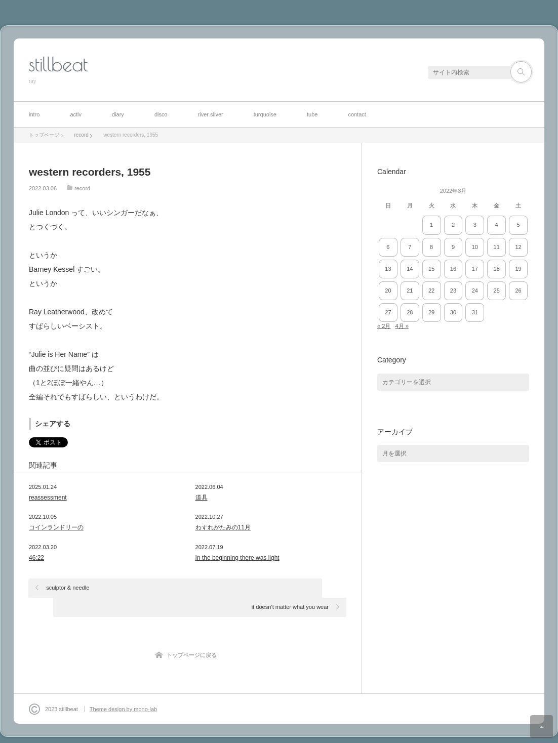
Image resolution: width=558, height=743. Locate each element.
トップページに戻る (192, 636)
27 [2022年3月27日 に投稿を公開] (388, 312)
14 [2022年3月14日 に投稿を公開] (410, 269)
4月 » (401, 326)
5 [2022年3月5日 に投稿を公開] (518, 225)
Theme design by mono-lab (123, 690)
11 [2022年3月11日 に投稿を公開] (497, 247)
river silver (210, 114)
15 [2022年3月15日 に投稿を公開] (431, 269)
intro (34, 114)
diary (118, 114)
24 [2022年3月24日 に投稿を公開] (475, 290)
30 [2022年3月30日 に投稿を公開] (453, 312)
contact (357, 114)
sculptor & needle (68, 588)
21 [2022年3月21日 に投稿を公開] (410, 290)
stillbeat (58, 64)
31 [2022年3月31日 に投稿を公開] (475, 312)
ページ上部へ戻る (541, 726)
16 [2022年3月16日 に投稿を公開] (453, 269)
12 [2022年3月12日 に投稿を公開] (518, 247)
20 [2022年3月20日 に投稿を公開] (388, 290)
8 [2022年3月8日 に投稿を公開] (431, 247)
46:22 (36, 557)
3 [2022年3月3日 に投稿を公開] (474, 225)
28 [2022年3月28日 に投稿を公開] (410, 312)
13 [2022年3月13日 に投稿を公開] (388, 269)
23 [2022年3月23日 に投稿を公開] (453, 290)
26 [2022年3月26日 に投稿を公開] (518, 290)
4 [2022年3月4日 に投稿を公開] (496, 225)
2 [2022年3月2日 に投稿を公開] (453, 225)
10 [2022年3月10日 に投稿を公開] (475, 247)
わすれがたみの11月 (223, 527)
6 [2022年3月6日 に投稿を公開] (387, 247)
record (82, 188)
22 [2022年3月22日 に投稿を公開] (431, 290)
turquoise (265, 114)
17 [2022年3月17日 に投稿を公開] (475, 269)
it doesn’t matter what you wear (290, 588)
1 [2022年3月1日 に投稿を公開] (431, 225)
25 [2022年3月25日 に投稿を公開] (497, 290)
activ (76, 114)
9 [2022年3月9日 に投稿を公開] (453, 247)
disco (161, 114)
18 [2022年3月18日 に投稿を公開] (497, 269)
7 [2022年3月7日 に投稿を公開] (409, 247)
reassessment (48, 497)
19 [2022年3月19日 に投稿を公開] (518, 269)
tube (312, 114)
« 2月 (383, 326)
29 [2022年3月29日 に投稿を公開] (431, 312)
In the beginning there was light (237, 557)
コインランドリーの (56, 527)
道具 (201, 497)
